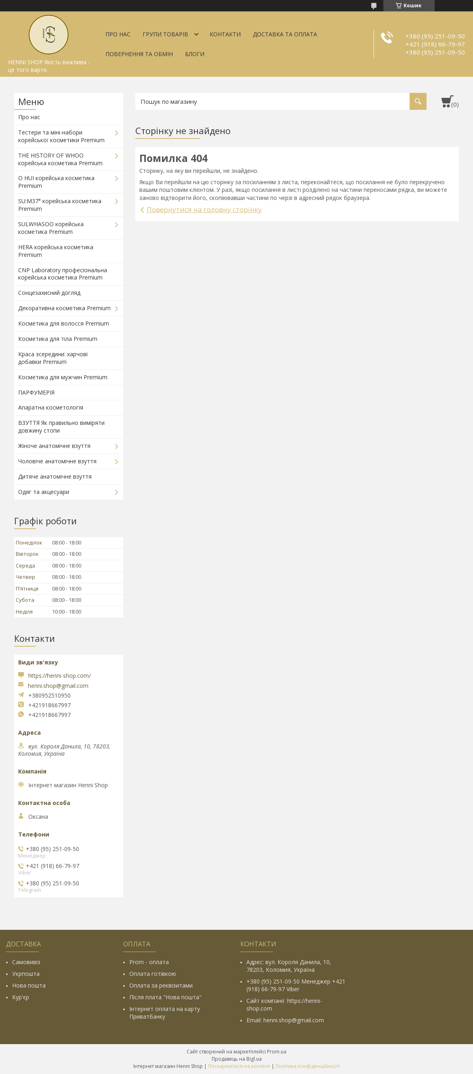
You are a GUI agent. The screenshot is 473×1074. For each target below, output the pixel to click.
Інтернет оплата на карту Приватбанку (164, 1012)
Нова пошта (29, 985)
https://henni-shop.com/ (59, 675)
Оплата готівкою (152, 973)
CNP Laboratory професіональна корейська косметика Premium (62, 274)
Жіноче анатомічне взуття (54, 446)
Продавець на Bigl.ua (237, 1058)
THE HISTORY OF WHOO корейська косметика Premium (60, 159)
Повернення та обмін (139, 54)
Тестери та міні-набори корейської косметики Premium (61, 136)
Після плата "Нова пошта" (165, 997)
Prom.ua (276, 1051)
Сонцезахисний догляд (49, 292)
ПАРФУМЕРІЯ (36, 392)
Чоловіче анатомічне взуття (57, 461)
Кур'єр (20, 997)
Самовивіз (26, 962)
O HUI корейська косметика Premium (56, 181)
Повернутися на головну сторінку (204, 209)
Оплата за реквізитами (161, 985)
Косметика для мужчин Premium (62, 377)
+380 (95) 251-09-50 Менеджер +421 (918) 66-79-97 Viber (295, 985)
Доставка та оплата (285, 34)
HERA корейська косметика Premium (55, 251)
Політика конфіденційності (307, 1066)
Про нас (117, 34)
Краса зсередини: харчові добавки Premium (53, 358)
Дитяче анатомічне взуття (55, 476)
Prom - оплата (149, 962)
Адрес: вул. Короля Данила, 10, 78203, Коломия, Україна (288, 965)
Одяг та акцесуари (43, 492)
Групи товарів (165, 34)
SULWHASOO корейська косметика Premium (51, 227)
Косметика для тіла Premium (57, 339)
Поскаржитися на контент (239, 1066)
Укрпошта (26, 973)
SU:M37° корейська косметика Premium (59, 204)
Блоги (194, 54)
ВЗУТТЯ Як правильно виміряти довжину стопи (61, 426)
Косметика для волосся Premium (63, 323)
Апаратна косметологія (50, 407)
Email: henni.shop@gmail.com (285, 1020)
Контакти (225, 34)
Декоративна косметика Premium (64, 308)
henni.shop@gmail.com (58, 685)
